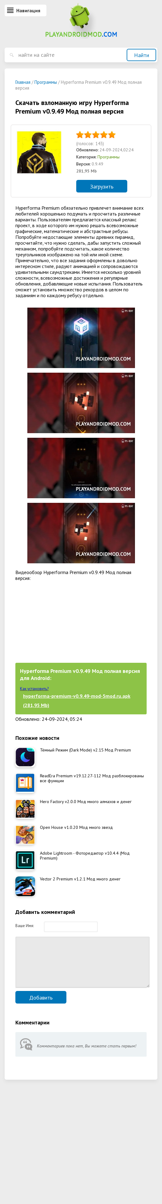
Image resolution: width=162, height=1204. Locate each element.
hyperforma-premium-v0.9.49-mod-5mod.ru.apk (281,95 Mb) (76, 700)
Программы (108, 157)
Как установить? (34, 688)
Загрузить (101, 186)
